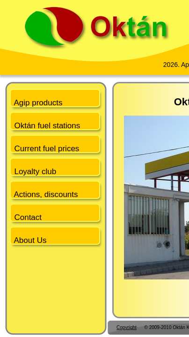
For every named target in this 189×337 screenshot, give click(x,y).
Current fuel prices (44, 148)
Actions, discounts (44, 194)
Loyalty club (33, 171)
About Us (28, 240)
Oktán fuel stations (45, 125)
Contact (26, 217)
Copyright (126, 327)
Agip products (36, 102)
